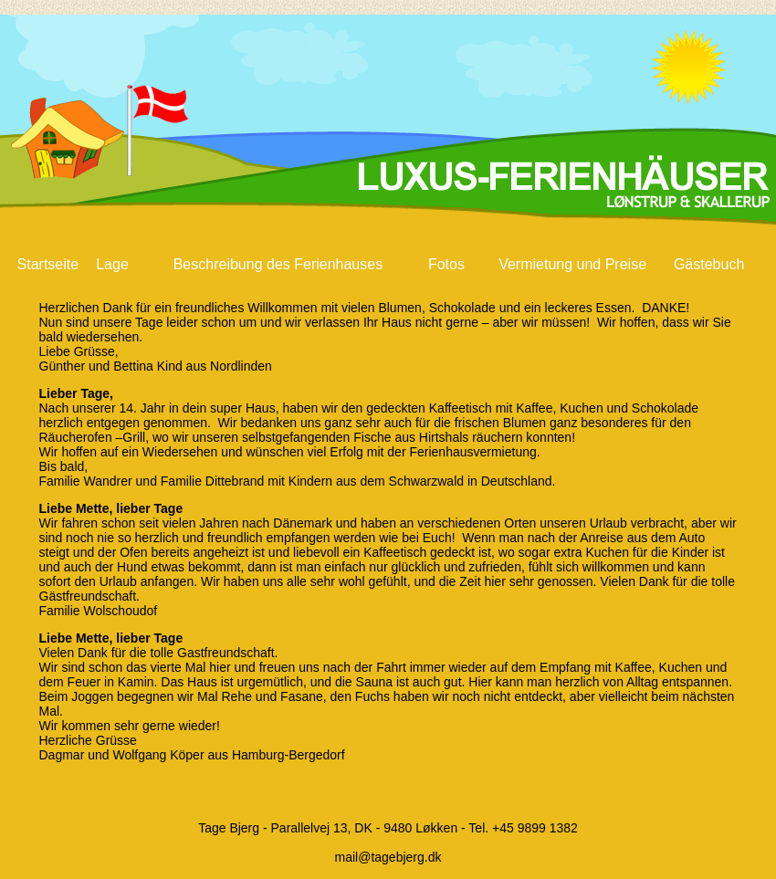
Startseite (48, 264)
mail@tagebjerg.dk (388, 857)
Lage (112, 264)
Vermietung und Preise (572, 264)
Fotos (446, 264)
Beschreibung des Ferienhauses (278, 264)
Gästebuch (709, 264)
